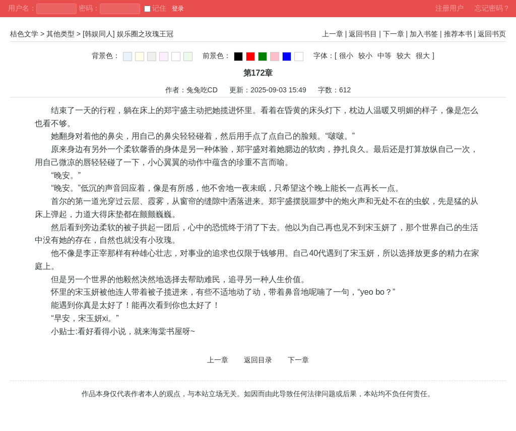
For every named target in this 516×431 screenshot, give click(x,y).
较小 (365, 55)
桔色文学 (24, 34)
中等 (384, 55)
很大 (423, 55)
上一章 (332, 34)
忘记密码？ (492, 8)
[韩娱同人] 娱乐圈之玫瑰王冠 (128, 34)
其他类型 (60, 34)
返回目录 (258, 360)
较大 (404, 55)
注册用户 (449, 8)
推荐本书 (458, 34)
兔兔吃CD (202, 90)
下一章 (393, 34)
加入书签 (424, 34)
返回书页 (492, 34)
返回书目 (363, 34)
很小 (346, 55)
